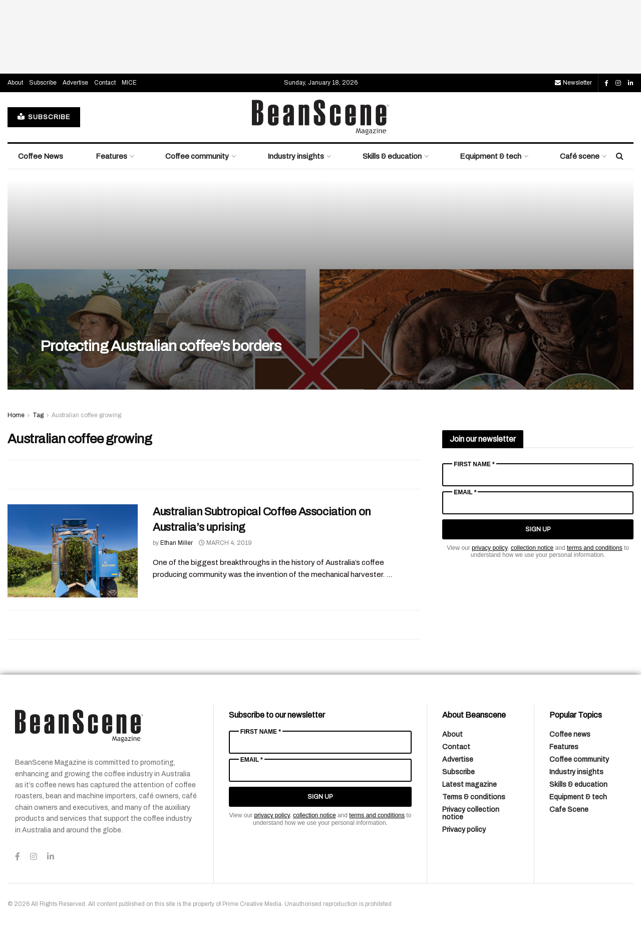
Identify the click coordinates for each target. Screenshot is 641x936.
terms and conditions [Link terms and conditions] (594, 547)
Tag (38, 415)
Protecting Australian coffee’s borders (160, 346)
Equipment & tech (490, 156)
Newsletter (573, 82)
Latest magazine (469, 784)
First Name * (474, 464)
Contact (105, 82)
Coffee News (40, 156)
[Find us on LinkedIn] (630, 83)
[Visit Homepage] (320, 117)
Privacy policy (464, 829)
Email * (465, 492)
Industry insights (295, 156)
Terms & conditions (473, 797)
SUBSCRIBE (44, 117)
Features (111, 156)
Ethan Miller (176, 542)
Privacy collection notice (470, 813)
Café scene (579, 156)
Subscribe (43, 82)
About (15, 82)
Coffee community (197, 156)
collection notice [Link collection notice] (532, 547)
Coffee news (569, 734)
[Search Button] (619, 156)
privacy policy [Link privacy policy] (489, 547)
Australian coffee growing (86, 415)
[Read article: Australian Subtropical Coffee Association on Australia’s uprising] (73, 550)
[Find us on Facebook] (606, 83)
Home (16, 415)
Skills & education (392, 156)
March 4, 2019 (225, 542)
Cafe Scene (568, 809)
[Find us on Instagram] (618, 83)
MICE (129, 82)
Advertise (75, 82)
